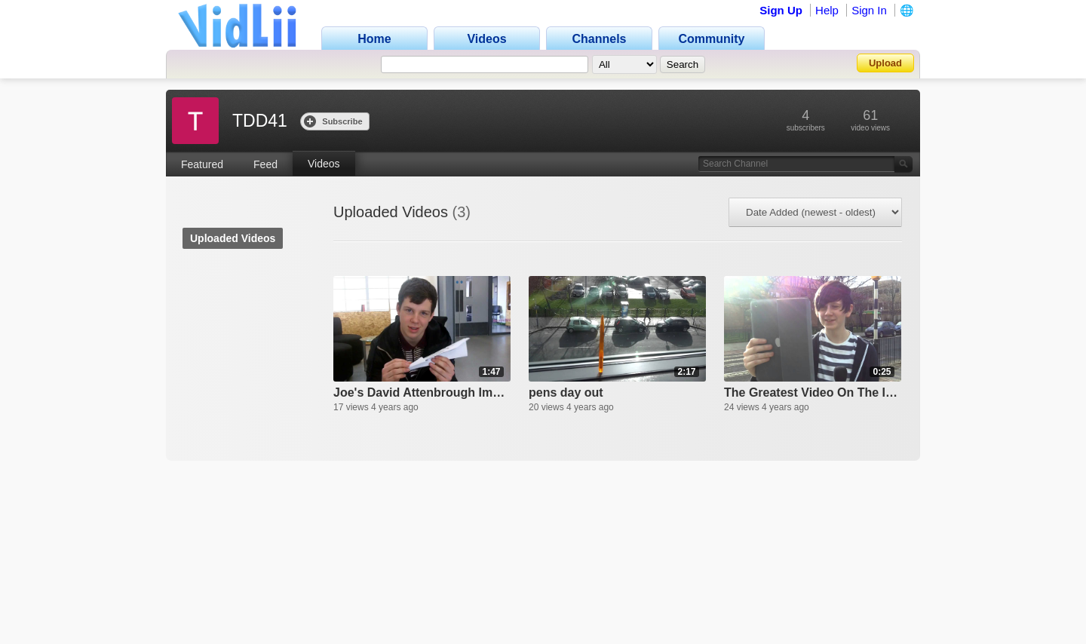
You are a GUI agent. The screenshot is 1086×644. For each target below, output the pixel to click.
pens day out (566, 392)
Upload (885, 63)
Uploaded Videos (232, 238)
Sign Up (780, 10)
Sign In (869, 10)
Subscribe (333, 121)
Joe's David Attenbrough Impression (422, 392)
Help (827, 10)
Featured (202, 164)
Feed (265, 164)
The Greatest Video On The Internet (812, 392)
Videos (324, 164)
